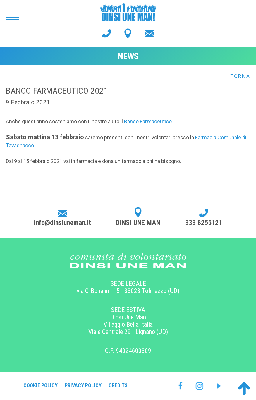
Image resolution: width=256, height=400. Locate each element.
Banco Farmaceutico (148, 121)
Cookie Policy (40, 385)
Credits (118, 385)
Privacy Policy (83, 385)
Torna (240, 76)
